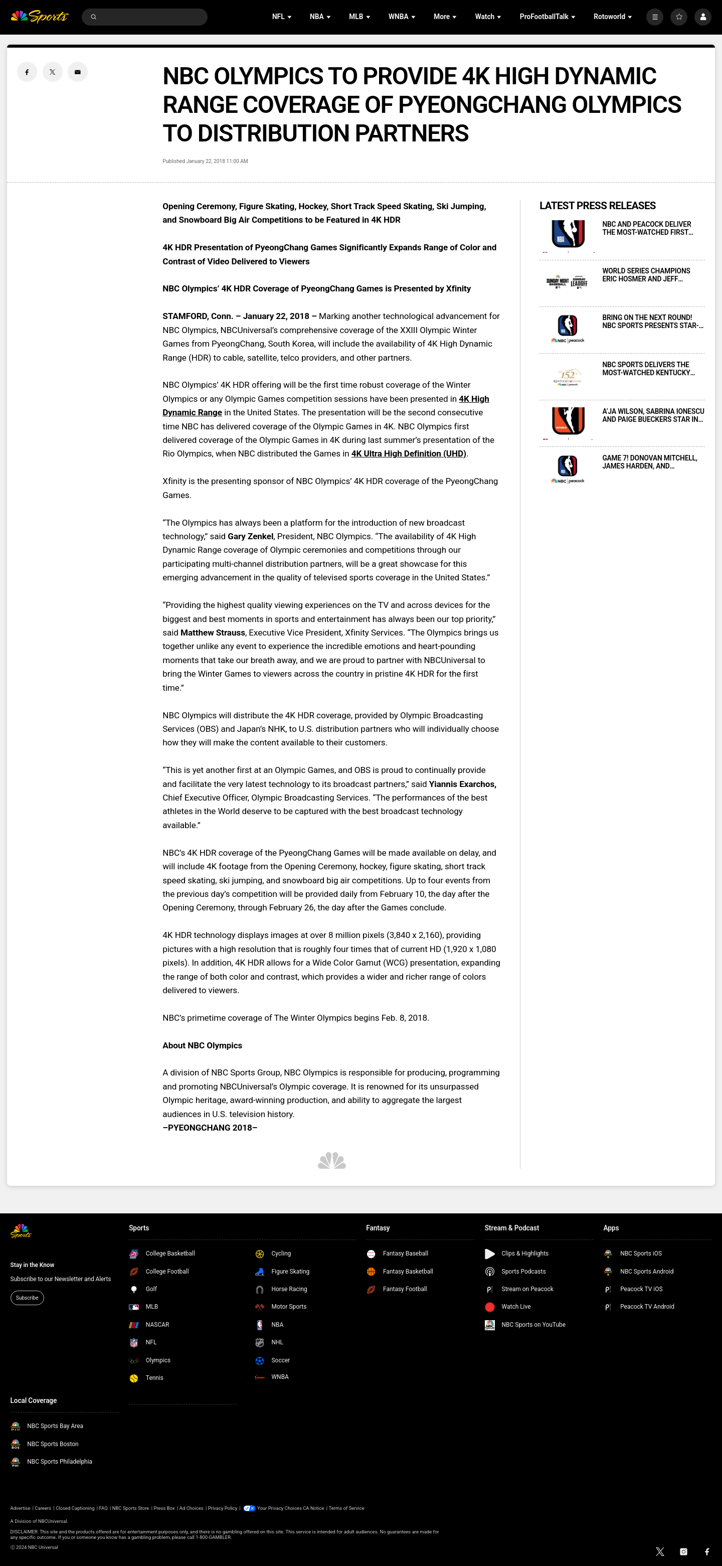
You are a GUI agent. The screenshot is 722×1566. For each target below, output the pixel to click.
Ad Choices (191, 1508)
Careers (43, 1508)
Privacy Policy (223, 1508)
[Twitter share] (53, 72)
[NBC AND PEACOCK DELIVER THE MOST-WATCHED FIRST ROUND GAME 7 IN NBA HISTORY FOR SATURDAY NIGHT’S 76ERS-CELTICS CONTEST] (568, 236)
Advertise (21, 1508)
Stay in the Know (33, 1265)
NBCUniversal (52, 1521)
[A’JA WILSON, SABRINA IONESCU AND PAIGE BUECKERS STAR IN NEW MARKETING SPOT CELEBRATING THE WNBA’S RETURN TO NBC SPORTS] (568, 423)
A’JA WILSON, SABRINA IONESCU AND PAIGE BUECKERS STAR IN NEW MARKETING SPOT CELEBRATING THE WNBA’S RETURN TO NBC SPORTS (653, 415)
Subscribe (27, 1298)
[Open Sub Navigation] (290, 17)
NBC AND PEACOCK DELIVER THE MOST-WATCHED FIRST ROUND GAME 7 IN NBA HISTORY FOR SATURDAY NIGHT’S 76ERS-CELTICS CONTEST (653, 228)
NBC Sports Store (130, 1508)
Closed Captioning (75, 1508)
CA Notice (313, 1508)
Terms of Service (347, 1508)
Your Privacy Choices (279, 1508)
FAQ (103, 1508)
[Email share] (78, 72)
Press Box (163, 1508)
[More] (654, 17)
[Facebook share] (27, 72)
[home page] (40, 17)
